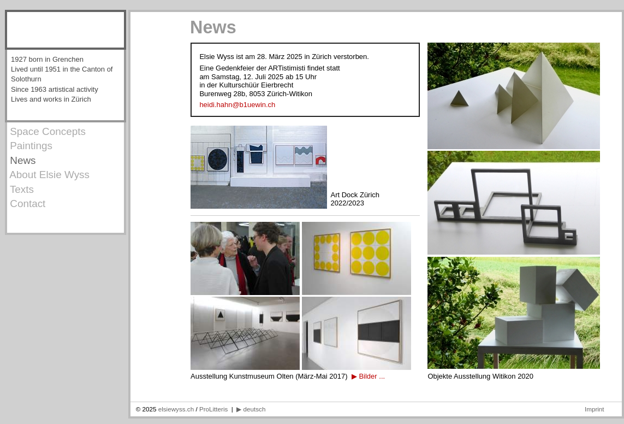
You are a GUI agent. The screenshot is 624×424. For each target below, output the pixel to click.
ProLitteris (213, 409)
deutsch (254, 409)
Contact (26, 203)
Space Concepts (46, 131)
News (21, 160)
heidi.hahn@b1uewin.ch (237, 105)
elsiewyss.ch (177, 409)
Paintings (29, 145)
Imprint (594, 409)
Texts (20, 189)
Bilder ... (372, 376)
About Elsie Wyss (48, 174)
